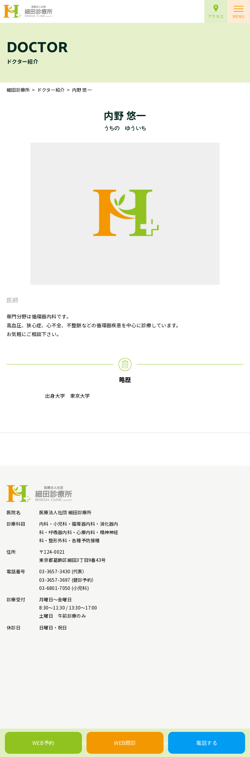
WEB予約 (43, 743)
